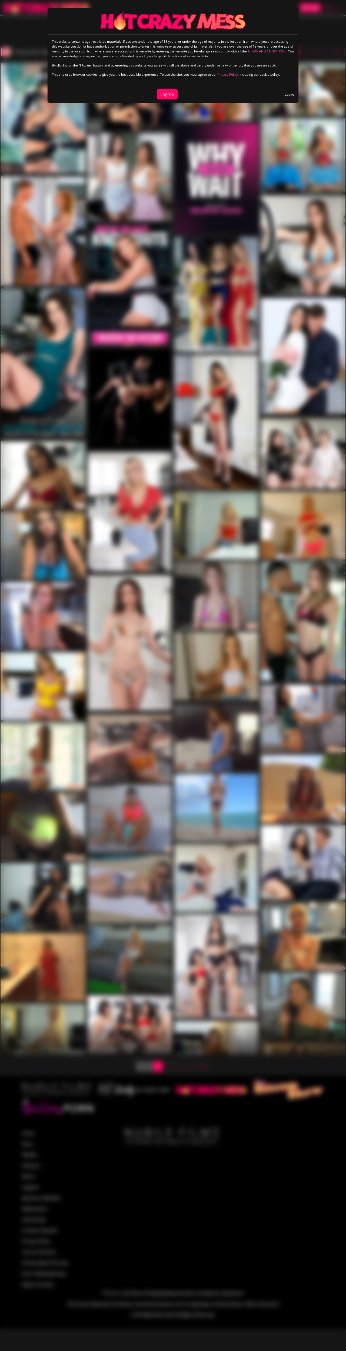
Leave (289, 94)
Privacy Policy (228, 74)
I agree (167, 94)
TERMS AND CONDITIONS (267, 51)
